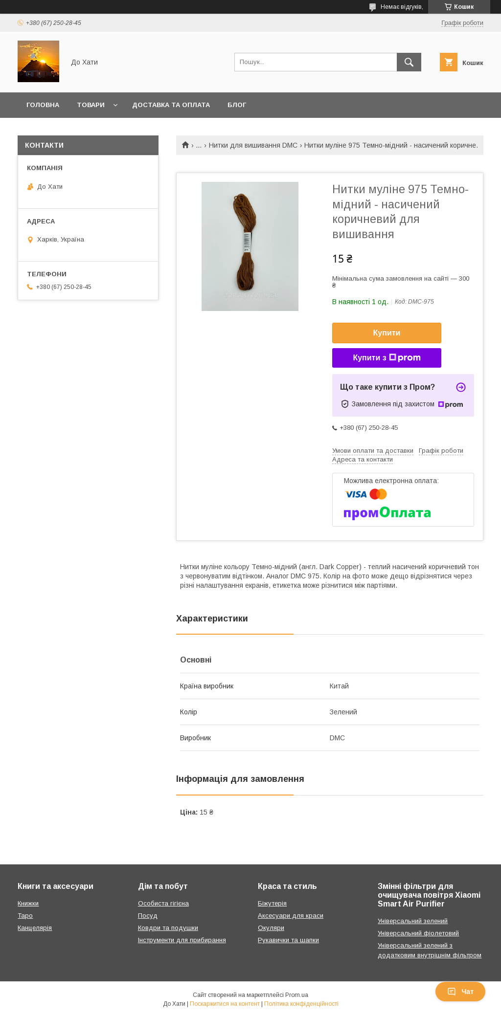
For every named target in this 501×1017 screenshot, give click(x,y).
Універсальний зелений (413, 921)
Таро (25, 915)
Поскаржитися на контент (225, 1003)
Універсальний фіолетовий (418, 933)
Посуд (148, 915)
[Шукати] (409, 62)
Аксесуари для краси (290, 915)
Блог (237, 105)
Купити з (386, 358)
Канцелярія (35, 927)
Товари (91, 105)
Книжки (28, 903)
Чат (460, 991)
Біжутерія (272, 903)
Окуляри (271, 927)
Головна (42, 105)
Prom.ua (296, 995)
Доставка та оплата (171, 105)
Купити (387, 333)
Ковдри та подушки (168, 927)
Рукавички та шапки (288, 940)
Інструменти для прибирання (182, 940)
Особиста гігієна (163, 903)
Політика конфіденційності (301, 1003)
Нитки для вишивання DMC (253, 145)
